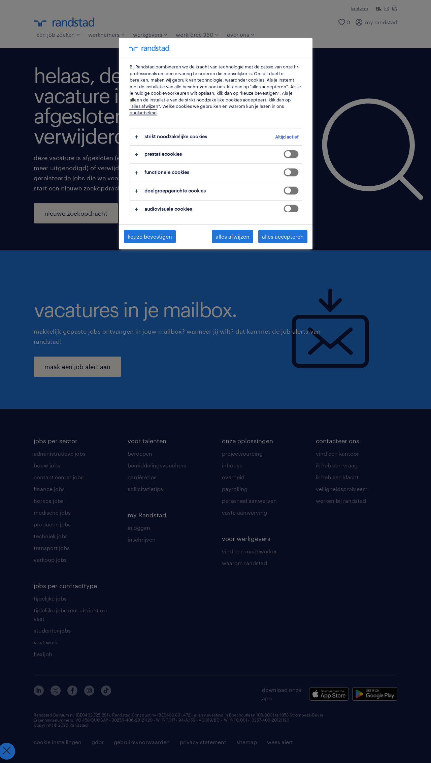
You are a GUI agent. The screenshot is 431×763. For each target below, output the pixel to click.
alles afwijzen (233, 236)
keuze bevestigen (150, 236)
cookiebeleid (143, 112)
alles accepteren (283, 236)
